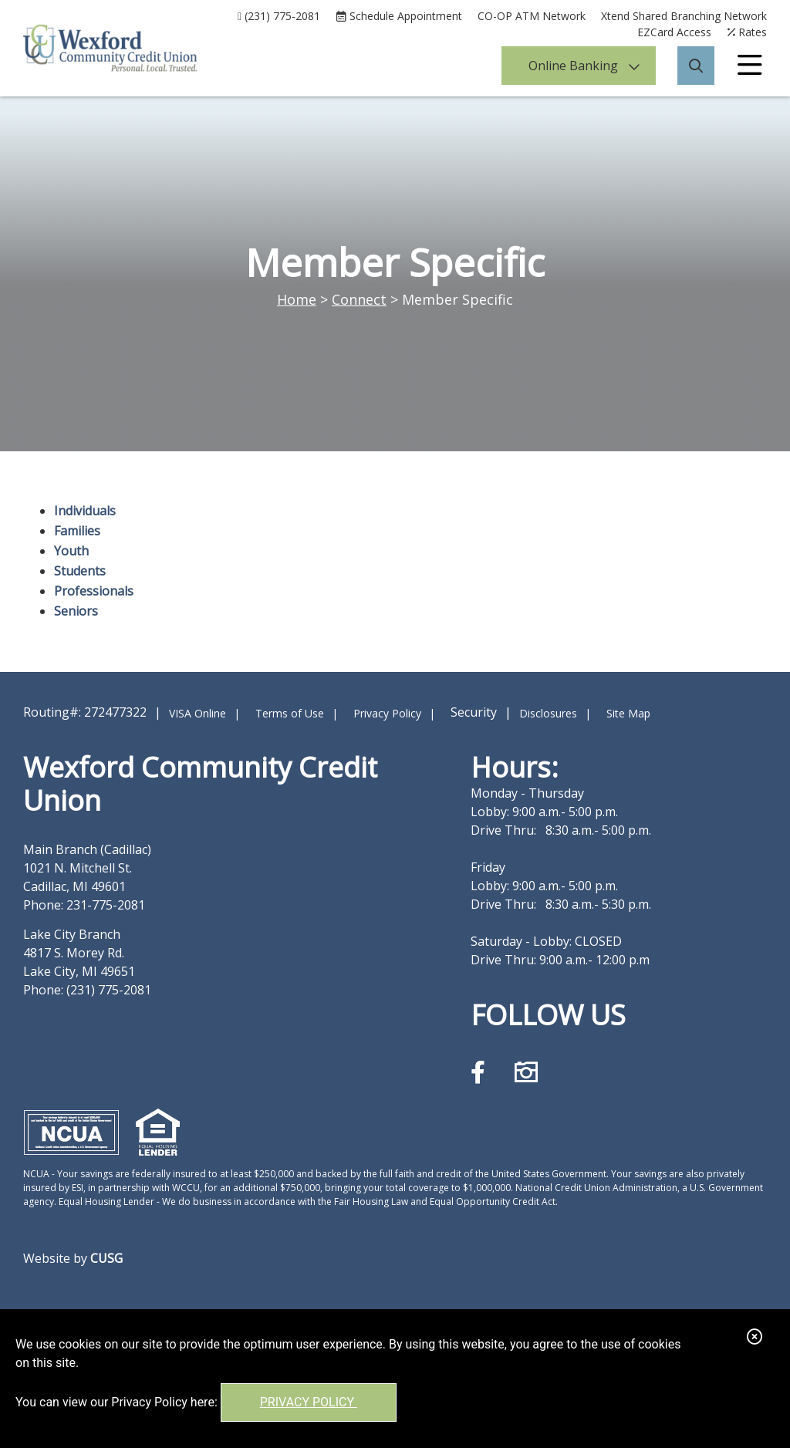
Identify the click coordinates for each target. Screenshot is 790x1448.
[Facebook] (481, 1072)
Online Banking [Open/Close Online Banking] (573, 65)
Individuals (85, 510)
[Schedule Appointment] (399, 16)
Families (77, 530)
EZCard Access (674, 32)
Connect (359, 299)
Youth (71, 550)
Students (80, 570)
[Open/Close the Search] (695, 65)
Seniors (76, 610)
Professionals (93, 590)
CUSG (106, 1258)
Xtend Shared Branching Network (684, 15)
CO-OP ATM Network (532, 15)
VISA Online (197, 713)
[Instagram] (526, 1072)
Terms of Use (289, 713)
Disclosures (548, 713)
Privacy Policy (308, 1402)
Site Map (628, 713)
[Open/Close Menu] (750, 65)
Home (296, 299)
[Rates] (747, 32)
